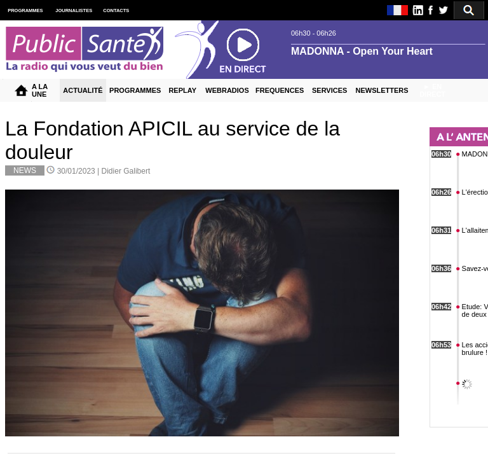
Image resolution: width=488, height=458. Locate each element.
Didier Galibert (126, 171)
